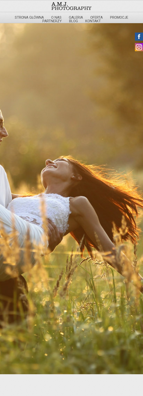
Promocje (119, 17)
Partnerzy (52, 21)
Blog (73, 21)
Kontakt (93, 21)
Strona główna (29, 17)
